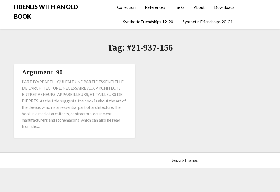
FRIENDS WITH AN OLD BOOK (46, 11)
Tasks (179, 7)
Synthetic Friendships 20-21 (208, 21)
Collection (126, 7)
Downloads (224, 7)
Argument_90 (42, 72)
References (155, 7)
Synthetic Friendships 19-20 (148, 21)
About (199, 7)
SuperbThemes (185, 160)
